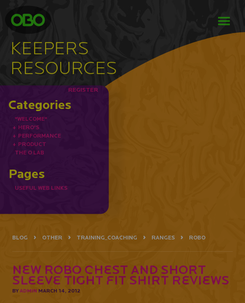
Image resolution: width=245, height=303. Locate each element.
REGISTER (83, 89)
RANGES (163, 237)
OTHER (52, 237)
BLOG (20, 237)
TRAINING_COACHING (107, 237)
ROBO (197, 237)
